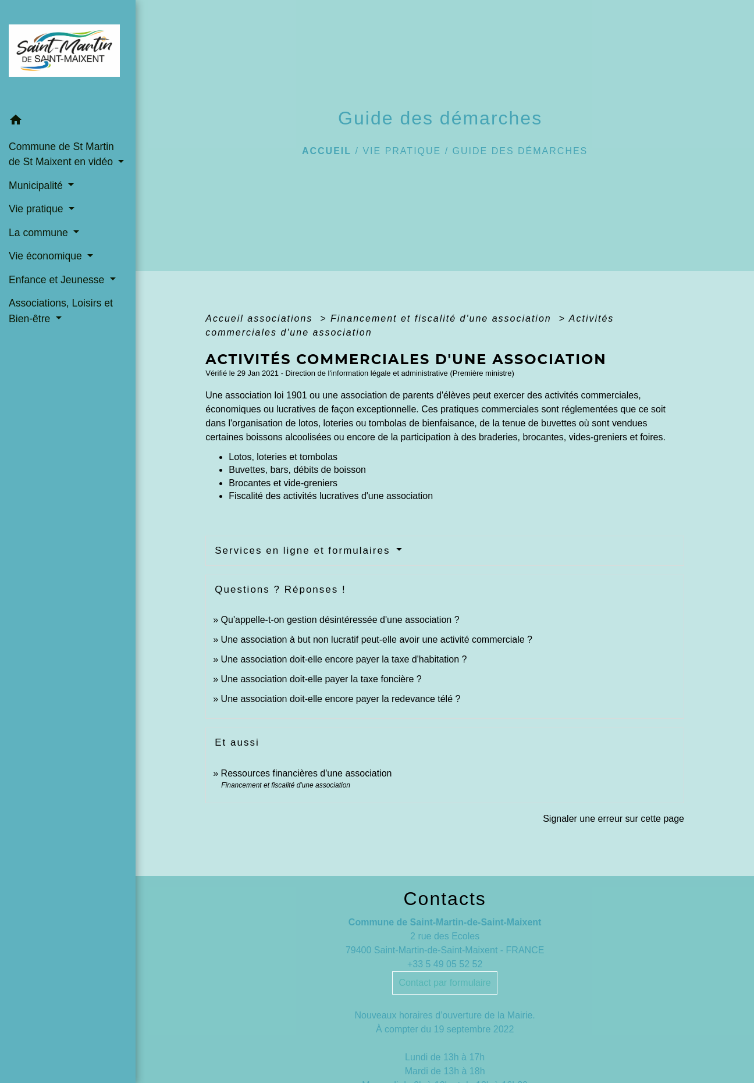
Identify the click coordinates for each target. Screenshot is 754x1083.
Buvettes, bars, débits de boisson (297, 470)
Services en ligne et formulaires (304, 550)
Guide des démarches (520, 151)
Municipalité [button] (37, 185)
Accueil (326, 151)
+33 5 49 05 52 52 (444, 964)
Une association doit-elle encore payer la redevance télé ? (341, 699)
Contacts (444, 898)
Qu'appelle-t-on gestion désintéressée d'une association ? (340, 620)
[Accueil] (68, 54)
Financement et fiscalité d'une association (442, 318)
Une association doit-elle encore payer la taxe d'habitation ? (344, 659)
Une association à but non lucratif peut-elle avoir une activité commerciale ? (376, 639)
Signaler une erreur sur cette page (613, 819)
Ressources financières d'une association (306, 773)
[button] (68, 122)
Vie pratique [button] (37, 209)
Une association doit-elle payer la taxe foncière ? (321, 679)
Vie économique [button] (47, 256)
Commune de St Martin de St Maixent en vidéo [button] (62, 154)
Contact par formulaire (444, 983)
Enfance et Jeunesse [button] (58, 280)
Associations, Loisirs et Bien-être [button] (61, 310)
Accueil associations (260, 318)
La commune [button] (40, 232)
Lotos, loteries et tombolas (283, 457)
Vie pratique (401, 151)
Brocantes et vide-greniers (283, 483)
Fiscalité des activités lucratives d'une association (331, 496)
